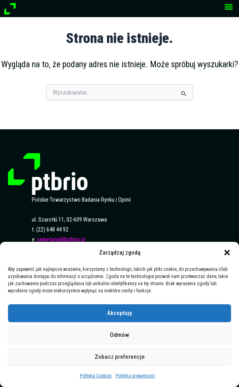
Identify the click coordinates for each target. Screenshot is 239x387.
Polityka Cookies (96, 376)
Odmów (119, 334)
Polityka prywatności (135, 376)
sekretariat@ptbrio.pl (61, 239)
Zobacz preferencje (120, 356)
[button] (227, 253)
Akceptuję (119, 313)
